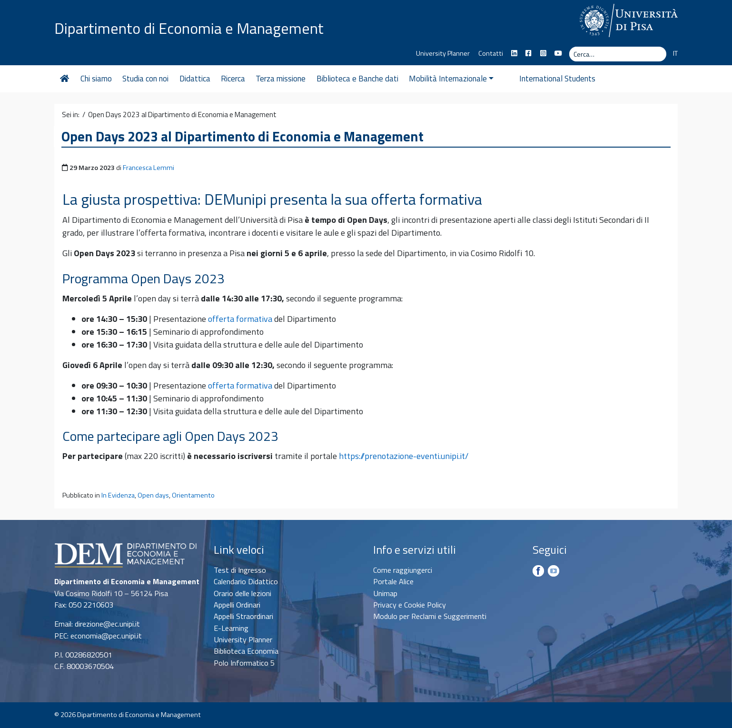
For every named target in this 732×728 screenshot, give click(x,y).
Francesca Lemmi (148, 167)
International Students (542, 78)
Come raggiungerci (402, 570)
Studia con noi (145, 78)
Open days (153, 495)
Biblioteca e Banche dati (357, 78)
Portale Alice (393, 581)
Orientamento (193, 495)
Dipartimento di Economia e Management (189, 27)
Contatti (490, 53)
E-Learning (231, 628)
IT (675, 53)
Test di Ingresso (240, 570)
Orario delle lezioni (242, 593)
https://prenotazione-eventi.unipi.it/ (403, 455)
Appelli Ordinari (237, 604)
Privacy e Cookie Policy (409, 604)
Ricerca (233, 78)
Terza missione (281, 78)
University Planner (443, 53)
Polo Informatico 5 (244, 662)
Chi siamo (96, 78)
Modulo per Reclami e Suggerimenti (429, 616)
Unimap (385, 593)
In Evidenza (118, 495)
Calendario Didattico (246, 581)
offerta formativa (240, 318)
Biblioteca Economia (246, 651)
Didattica (194, 78)
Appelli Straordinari (243, 616)
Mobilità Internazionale (451, 78)
